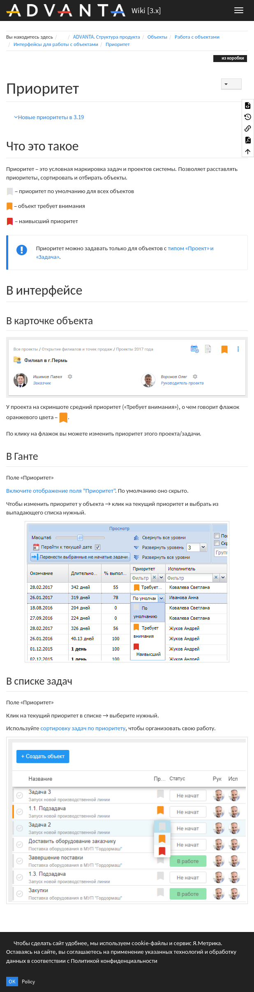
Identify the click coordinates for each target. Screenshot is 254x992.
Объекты (157, 36)
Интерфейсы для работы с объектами (56, 44)
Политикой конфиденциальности (114, 960)
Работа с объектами (197, 36)
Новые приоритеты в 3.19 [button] (49, 117)
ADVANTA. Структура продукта (106, 36)
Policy (28, 981)
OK (12, 981)
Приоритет (118, 44)
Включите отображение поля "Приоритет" (60, 490)
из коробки (232, 58)
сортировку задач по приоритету (82, 728)
